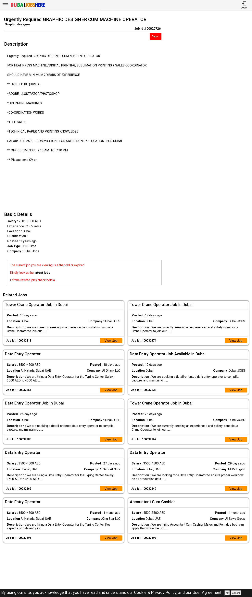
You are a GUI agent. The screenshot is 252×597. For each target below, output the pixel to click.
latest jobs (42, 273)
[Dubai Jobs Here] (27, 6)
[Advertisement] (210, 152)
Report (155, 36)
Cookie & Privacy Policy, (156, 592)
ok (227, 592)
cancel (236, 592)
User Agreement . (208, 592)
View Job (111, 341)
